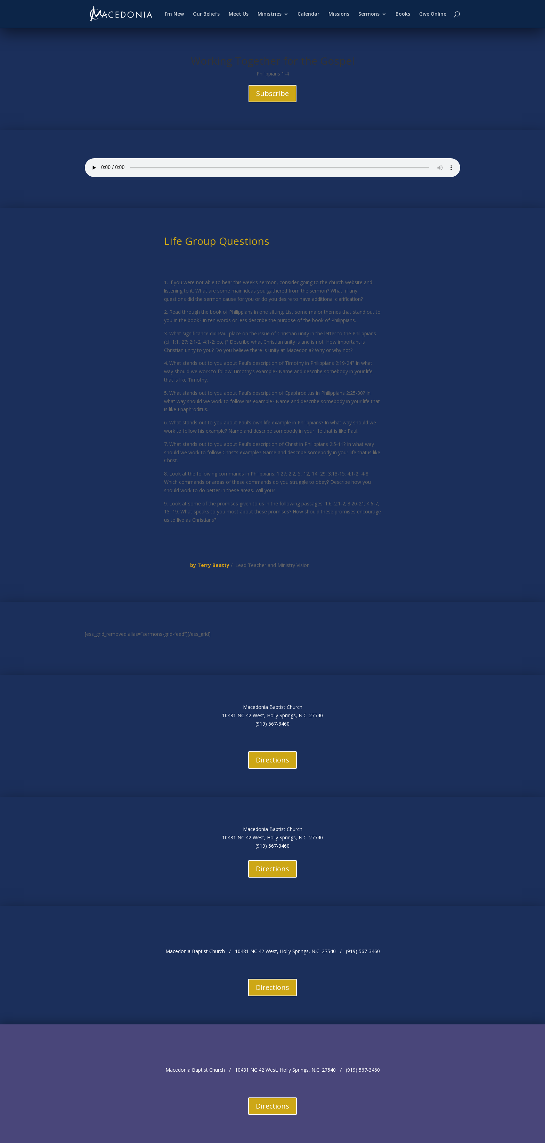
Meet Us (239, 14)
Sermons (369, 14)
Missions (338, 14)
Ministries (270, 14)
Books (403, 14)
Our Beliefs (206, 14)
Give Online (432, 14)
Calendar (308, 14)
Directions (272, 760)
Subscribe (272, 93)
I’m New (174, 14)
